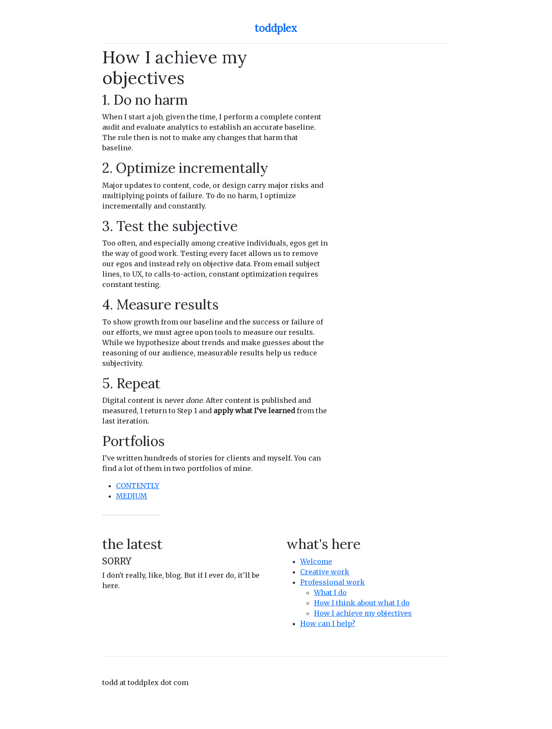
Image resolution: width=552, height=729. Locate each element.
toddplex (275, 28)
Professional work (332, 582)
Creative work (324, 571)
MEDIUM (131, 496)
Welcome (316, 561)
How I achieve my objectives (363, 613)
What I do (330, 592)
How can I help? (327, 623)
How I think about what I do (362, 602)
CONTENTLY (137, 485)
